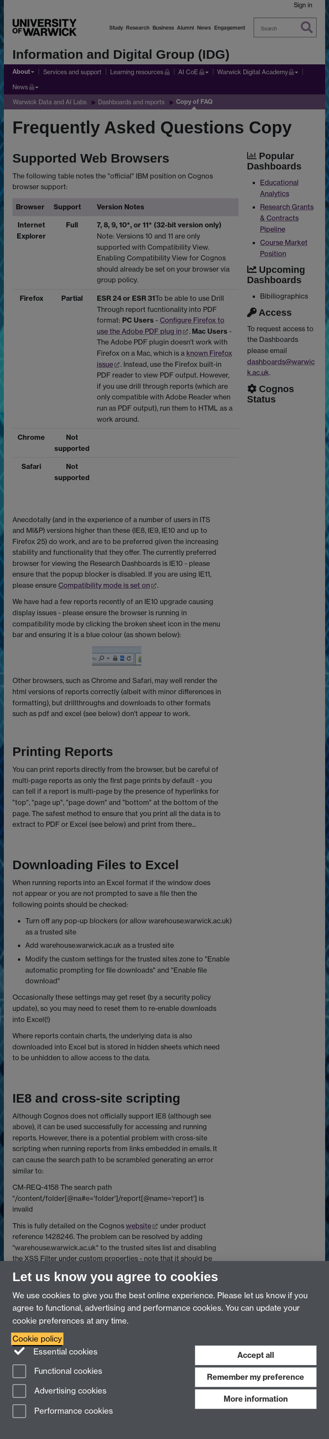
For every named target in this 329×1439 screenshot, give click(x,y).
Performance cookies (62, 1412)
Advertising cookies (59, 1392)
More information (256, 1399)
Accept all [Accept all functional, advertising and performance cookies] (255, 1355)
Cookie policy (37, 1339)
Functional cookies (57, 1372)
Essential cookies (55, 1351)
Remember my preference (255, 1377)
